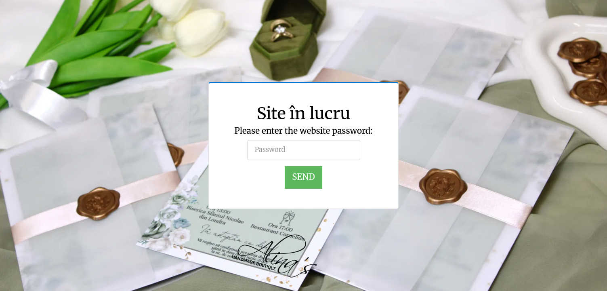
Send (303, 177)
